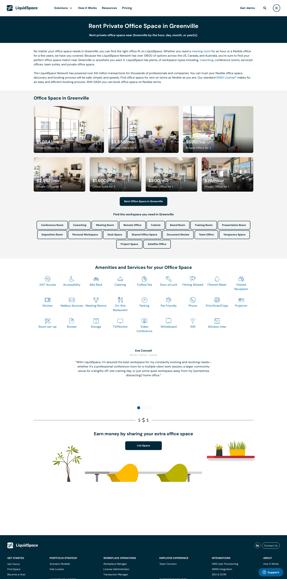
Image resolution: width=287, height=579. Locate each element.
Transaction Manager (115, 574)
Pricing (127, 8)
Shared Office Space (144, 234)
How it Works (87, 8)
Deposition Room (52, 234)
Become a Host (16, 574)
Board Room (177, 225)
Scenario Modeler (60, 564)
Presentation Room (234, 225)
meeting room (201, 51)
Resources (109, 8)
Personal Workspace (85, 234)
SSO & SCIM (219, 574)
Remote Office (132, 225)
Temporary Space (234, 234)
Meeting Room (105, 225)
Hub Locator (57, 569)
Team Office (206, 234)
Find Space (13, 569)
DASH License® (226, 77)
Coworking (79, 225)
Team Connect (168, 564)
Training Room (204, 225)
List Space (143, 445)
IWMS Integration (222, 569)
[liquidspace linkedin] (257, 545)
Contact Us (271, 545)
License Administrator (116, 569)
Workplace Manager (115, 564)
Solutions (61, 8)
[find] (265, 8)
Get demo (247, 8)
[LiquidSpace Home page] (22, 8)
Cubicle (156, 225)
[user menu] (276, 8)
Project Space (129, 244)
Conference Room (52, 225)
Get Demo (13, 564)
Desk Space (114, 234)
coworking (206, 60)
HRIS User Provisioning (225, 564)
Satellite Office (157, 244)
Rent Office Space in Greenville (143, 201)
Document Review (178, 234)
